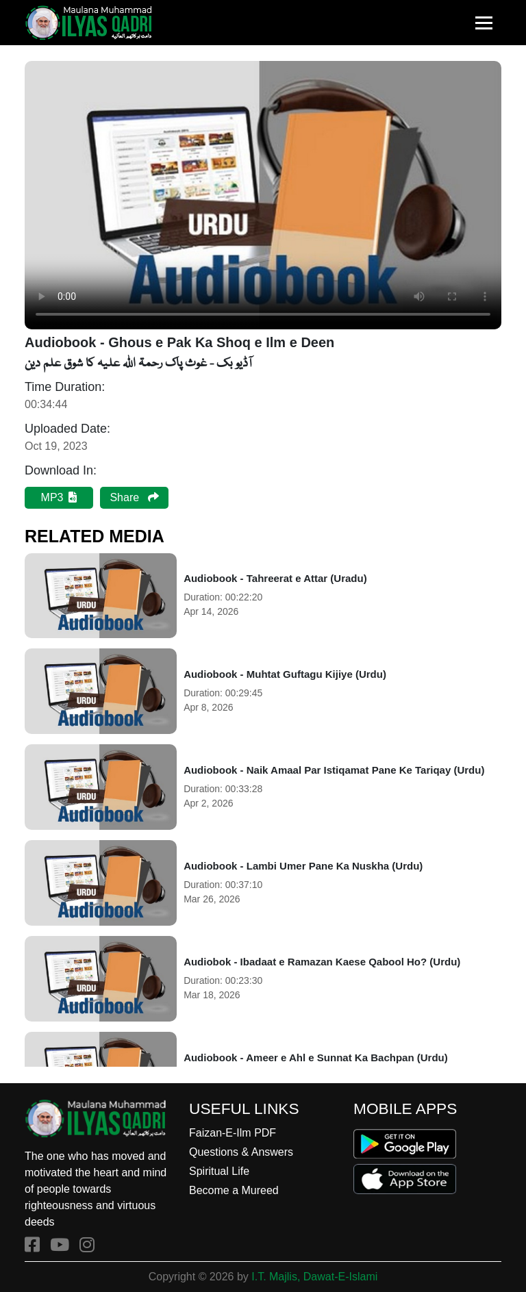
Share (134, 497)
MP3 (59, 497)
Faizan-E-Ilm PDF (232, 1133)
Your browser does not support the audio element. (263, 195)
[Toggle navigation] (483, 23)
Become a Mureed (234, 1190)
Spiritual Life (219, 1171)
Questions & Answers (241, 1152)
